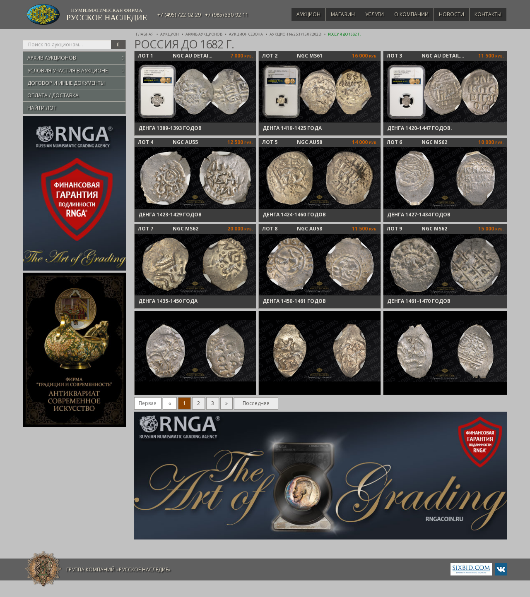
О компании (405, 14)
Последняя (256, 403)
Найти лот (41, 107)
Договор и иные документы (66, 82)
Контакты (486, 14)
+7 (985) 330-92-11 (226, 14)
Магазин (333, 14)
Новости (448, 14)
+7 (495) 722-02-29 (179, 14)
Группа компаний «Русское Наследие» (118, 569)
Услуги (366, 14)
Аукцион (296, 14)
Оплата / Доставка (53, 95)
